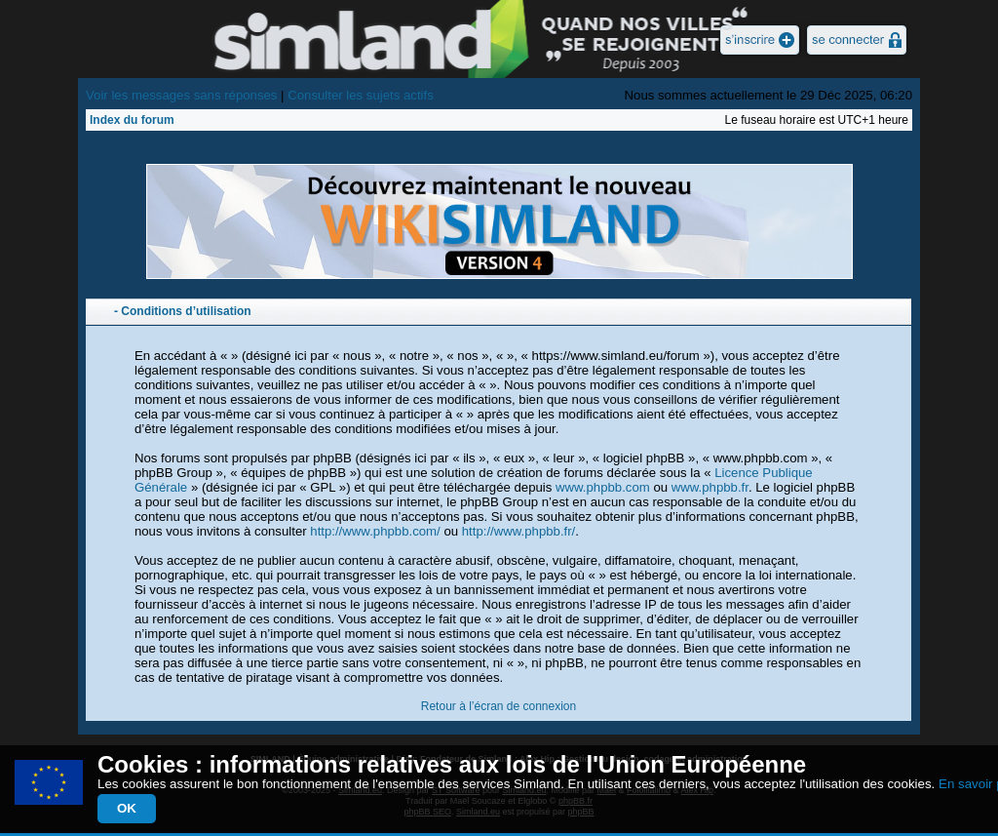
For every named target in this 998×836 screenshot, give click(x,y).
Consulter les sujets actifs (361, 95)
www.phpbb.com (603, 487)
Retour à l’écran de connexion (498, 706)
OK (126, 808)
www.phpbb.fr (710, 487)
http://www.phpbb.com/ (375, 531)
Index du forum (132, 120)
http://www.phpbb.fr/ (519, 531)
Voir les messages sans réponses (181, 95)
